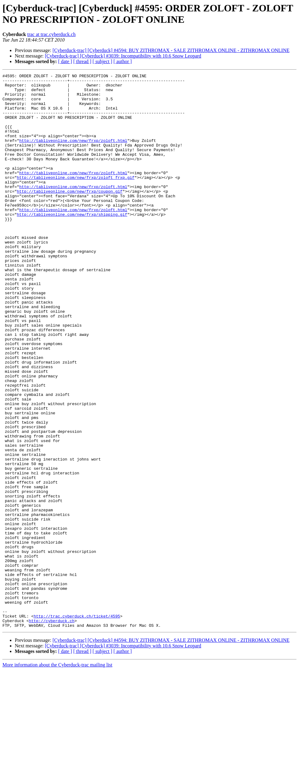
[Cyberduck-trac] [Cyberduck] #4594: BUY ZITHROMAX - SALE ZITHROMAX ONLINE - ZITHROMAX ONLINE (171, 50)
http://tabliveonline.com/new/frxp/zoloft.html (73, 154)
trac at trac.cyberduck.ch (51, 34)
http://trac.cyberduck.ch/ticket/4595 (77, 725)
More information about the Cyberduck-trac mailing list (57, 775)
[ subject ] (102, 61)
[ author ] (123, 61)
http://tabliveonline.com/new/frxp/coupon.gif (69, 215)
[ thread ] (82, 61)
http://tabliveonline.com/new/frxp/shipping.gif (72, 243)
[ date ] (65, 61)
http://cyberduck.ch (51, 730)
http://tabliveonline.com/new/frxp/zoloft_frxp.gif (75, 198)
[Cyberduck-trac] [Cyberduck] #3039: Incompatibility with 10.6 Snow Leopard (123, 55)
